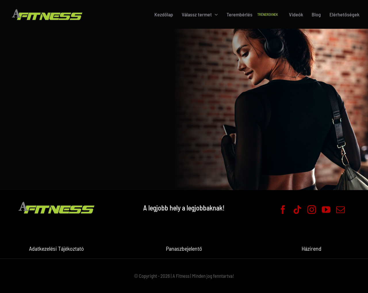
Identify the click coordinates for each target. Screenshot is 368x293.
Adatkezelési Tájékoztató (56, 248)
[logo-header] (47, 8)
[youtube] (326, 209)
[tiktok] (297, 209)
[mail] (340, 209)
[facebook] (283, 209)
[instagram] (311, 209)
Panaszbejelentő (184, 248)
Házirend (311, 248)
